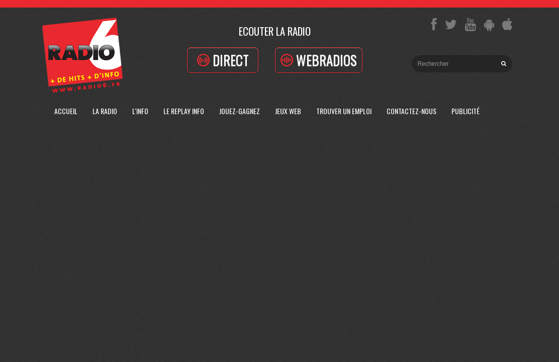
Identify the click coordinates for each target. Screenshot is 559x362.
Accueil (65, 111)
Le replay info (183, 111)
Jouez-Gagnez (239, 111)
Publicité (465, 111)
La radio (104, 111)
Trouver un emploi (343, 111)
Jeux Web (288, 111)
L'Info (140, 111)
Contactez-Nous (411, 111)
